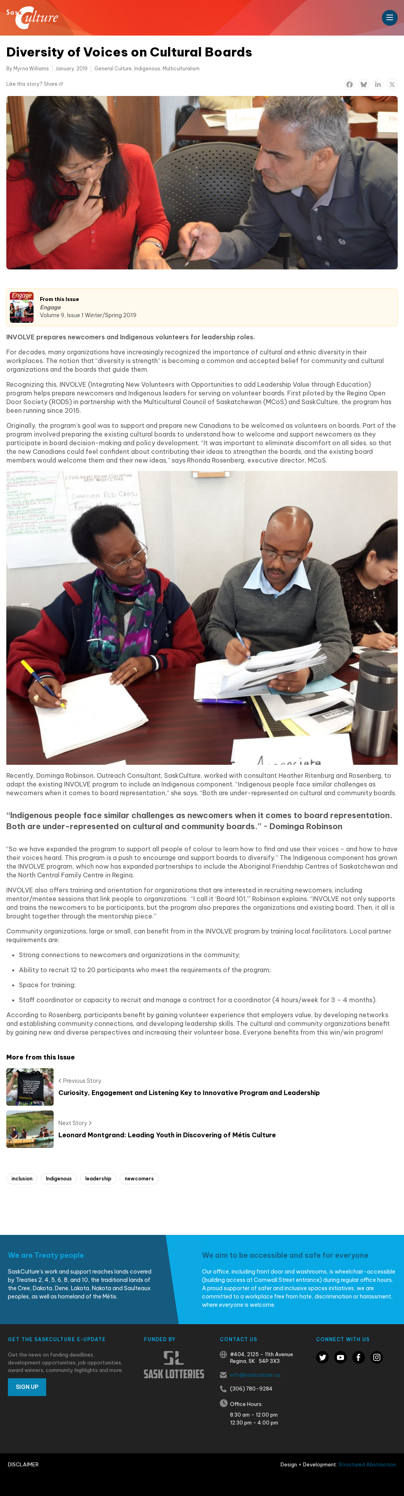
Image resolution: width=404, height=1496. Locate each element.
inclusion (21, 1179)
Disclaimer (23, 1464)
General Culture (113, 69)
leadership (98, 1179)
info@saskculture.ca (255, 1375)
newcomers (139, 1179)
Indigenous (147, 69)
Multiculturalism (181, 69)
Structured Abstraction (367, 1464)
